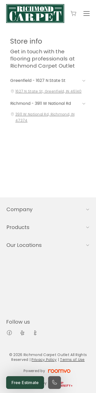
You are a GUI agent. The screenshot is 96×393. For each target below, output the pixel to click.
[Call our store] (54, 382)
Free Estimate (25, 382)
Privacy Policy (44, 359)
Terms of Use (72, 359)
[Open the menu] (86, 13)
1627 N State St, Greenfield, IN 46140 (48, 91)
